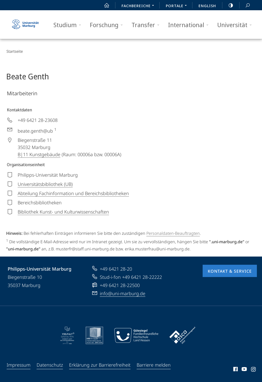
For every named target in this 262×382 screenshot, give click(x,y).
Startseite (14, 51)
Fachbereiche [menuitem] (139, 6)
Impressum (18, 365)
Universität (236, 24)
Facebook (235, 370)
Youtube (244, 370)
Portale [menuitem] (178, 6)
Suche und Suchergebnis (244, 5)
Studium (68, 24)
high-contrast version (228, 5)
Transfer (147, 24)
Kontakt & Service (230, 271)
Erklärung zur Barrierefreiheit (99, 365)
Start (104, 5)
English (207, 5)
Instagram (253, 370)
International (190, 24)
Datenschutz (50, 365)
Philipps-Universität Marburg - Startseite (25, 24)
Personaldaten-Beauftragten (173, 233)
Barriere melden (154, 365)
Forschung (108, 24)
